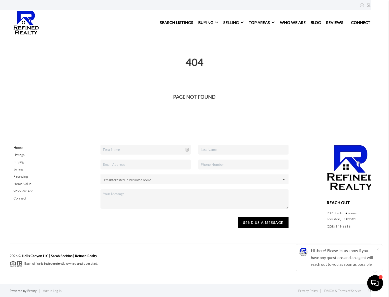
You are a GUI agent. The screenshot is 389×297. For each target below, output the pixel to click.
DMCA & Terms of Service (342, 291)
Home (18, 148)
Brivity (32, 291)
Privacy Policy (308, 291)
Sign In (370, 5)
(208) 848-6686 (339, 227)
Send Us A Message (263, 223)
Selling (233, 22)
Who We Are (293, 22)
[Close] (378, 249)
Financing (20, 176)
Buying (208, 22)
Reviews (334, 22)
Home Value (22, 184)
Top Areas (262, 22)
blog (316, 22)
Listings (19, 155)
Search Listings (176, 22)
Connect (360, 22)
